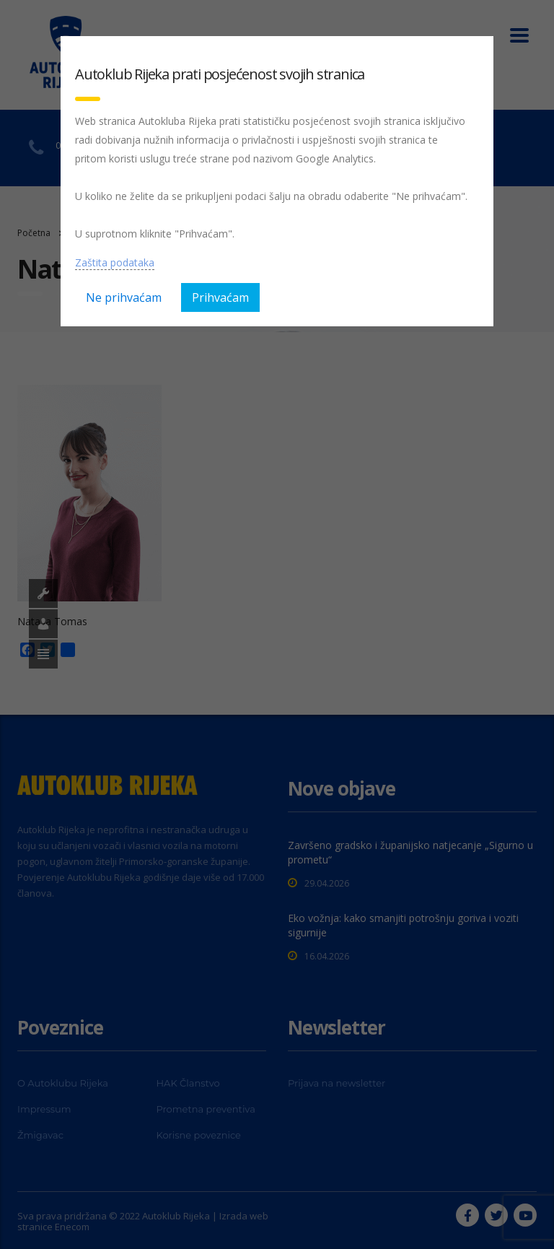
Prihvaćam (220, 297)
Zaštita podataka (114, 262)
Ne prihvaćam (124, 297)
